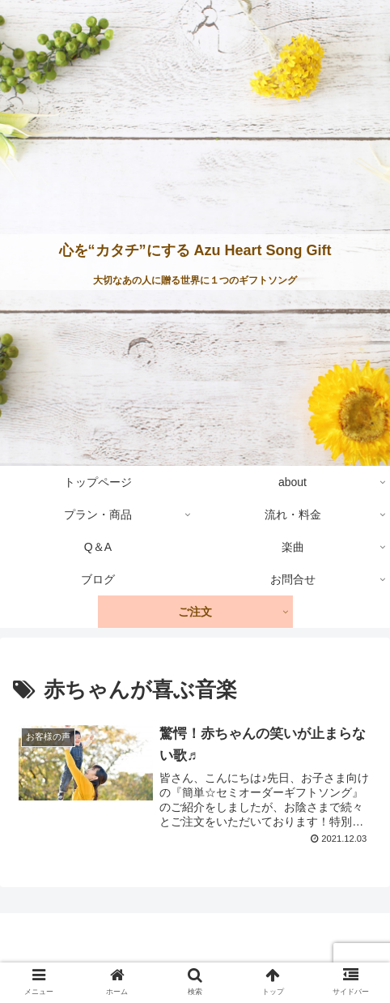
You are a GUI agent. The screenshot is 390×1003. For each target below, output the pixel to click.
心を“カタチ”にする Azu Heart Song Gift (195, 250)
